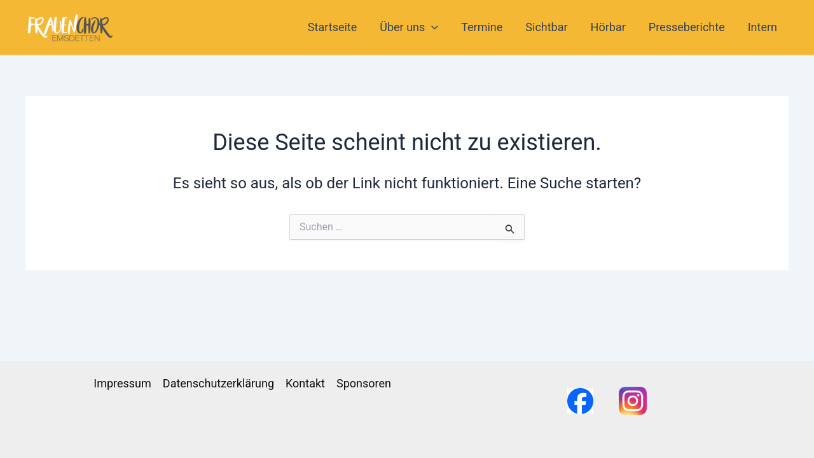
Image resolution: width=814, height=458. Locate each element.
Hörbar (608, 27)
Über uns (409, 27)
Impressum (122, 383)
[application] (431, 27)
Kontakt (305, 383)
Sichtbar (546, 27)
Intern (762, 27)
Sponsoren (363, 383)
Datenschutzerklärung (218, 383)
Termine (481, 27)
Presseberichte (687, 27)
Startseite (332, 27)
